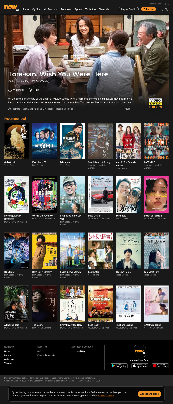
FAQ (39, 351)
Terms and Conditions (39, 378)
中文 (167, 4)
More (127, 108)
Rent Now (66, 9)
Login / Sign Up (128, 9)
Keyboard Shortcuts (46, 355)
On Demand (51, 9)
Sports (78, 9)
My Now (36, 9)
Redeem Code (155, 4)
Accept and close (149, 393)
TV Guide (90, 9)
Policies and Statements (86, 378)
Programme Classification (16, 378)
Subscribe (148, 9)
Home (25, 9)
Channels (104, 9)
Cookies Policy (106, 395)
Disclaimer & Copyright (62, 378)
